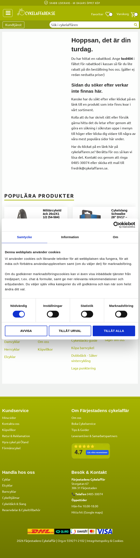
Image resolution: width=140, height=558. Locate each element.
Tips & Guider (80, 429)
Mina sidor (9, 417)
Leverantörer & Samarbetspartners (94, 436)
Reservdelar (10, 510)
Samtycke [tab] (24, 237)
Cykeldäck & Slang (14, 503)
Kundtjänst (13, 24)
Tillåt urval (70, 331)
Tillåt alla (114, 331)
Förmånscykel (11, 448)
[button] (101, 14)
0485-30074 (95, 494)
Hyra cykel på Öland (15, 442)
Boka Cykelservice (83, 423)
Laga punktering (83, 368)
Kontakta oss (10, 423)
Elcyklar (10, 356)
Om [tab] (115, 237)
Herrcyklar (12, 349)
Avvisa (26, 331)
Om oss (43, 341)
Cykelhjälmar (11, 497)
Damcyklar (12, 341)
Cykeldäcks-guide (84, 340)
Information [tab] (70, 237)
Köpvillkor (45, 349)
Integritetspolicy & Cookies (105, 540)
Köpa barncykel (82, 347)
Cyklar (6, 479)
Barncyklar (9, 491)
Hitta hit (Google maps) (87, 512)
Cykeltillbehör (30, 510)
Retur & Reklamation (16, 436)
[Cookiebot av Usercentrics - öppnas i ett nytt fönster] (116, 225)
